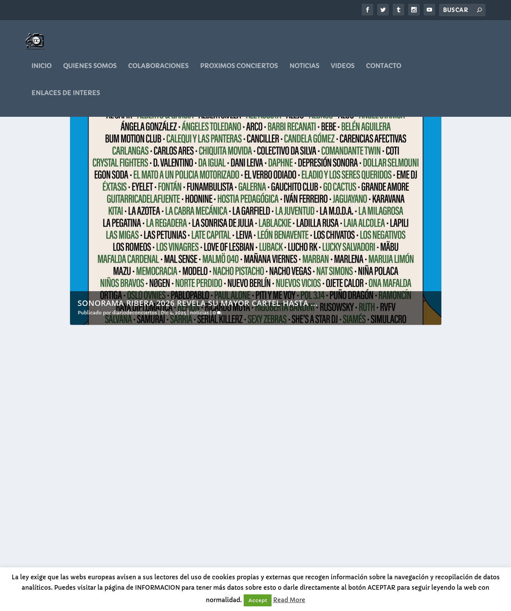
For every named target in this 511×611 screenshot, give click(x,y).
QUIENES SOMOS (89, 71)
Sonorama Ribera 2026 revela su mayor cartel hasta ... (198, 350)
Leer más (96, 553)
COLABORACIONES (158, 71)
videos (342, 71)
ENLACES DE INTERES (65, 98)
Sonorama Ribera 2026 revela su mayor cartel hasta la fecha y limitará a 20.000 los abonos (127, 472)
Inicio (41, 71)
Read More (289, 600)
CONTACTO (383, 71)
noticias (304, 71)
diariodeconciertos (134, 360)
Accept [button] (257, 600)
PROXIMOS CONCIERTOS (239, 71)
